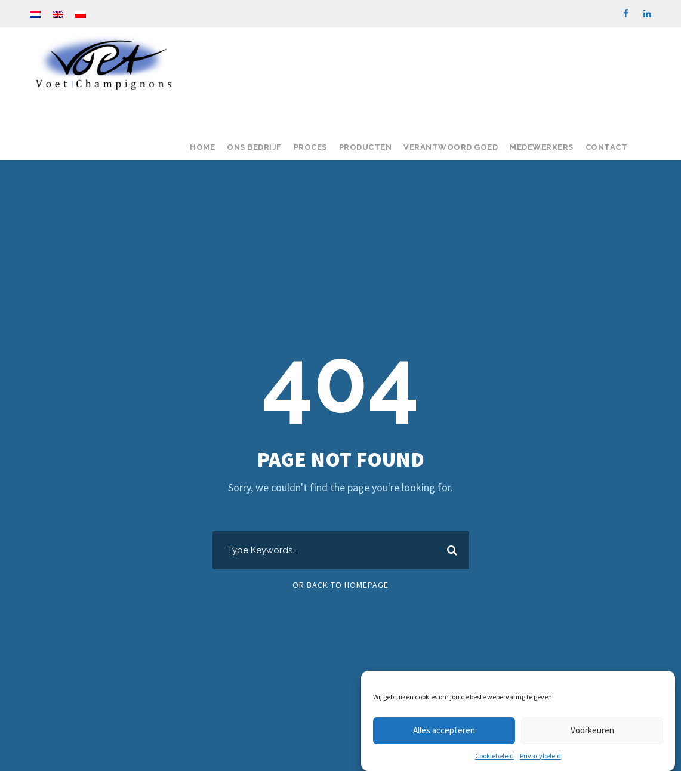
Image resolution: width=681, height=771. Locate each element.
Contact (607, 147)
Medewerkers (542, 147)
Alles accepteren (444, 730)
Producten (365, 147)
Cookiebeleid (494, 755)
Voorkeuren (592, 730)
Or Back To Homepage (340, 584)
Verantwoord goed (450, 147)
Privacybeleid (540, 755)
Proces (310, 147)
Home (202, 147)
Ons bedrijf (254, 147)
